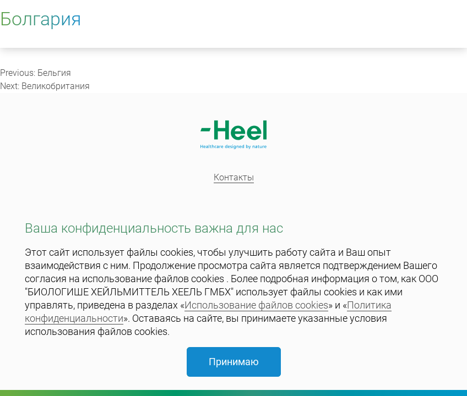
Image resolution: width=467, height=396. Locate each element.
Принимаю (234, 361)
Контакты (234, 177)
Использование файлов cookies (256, 305)
